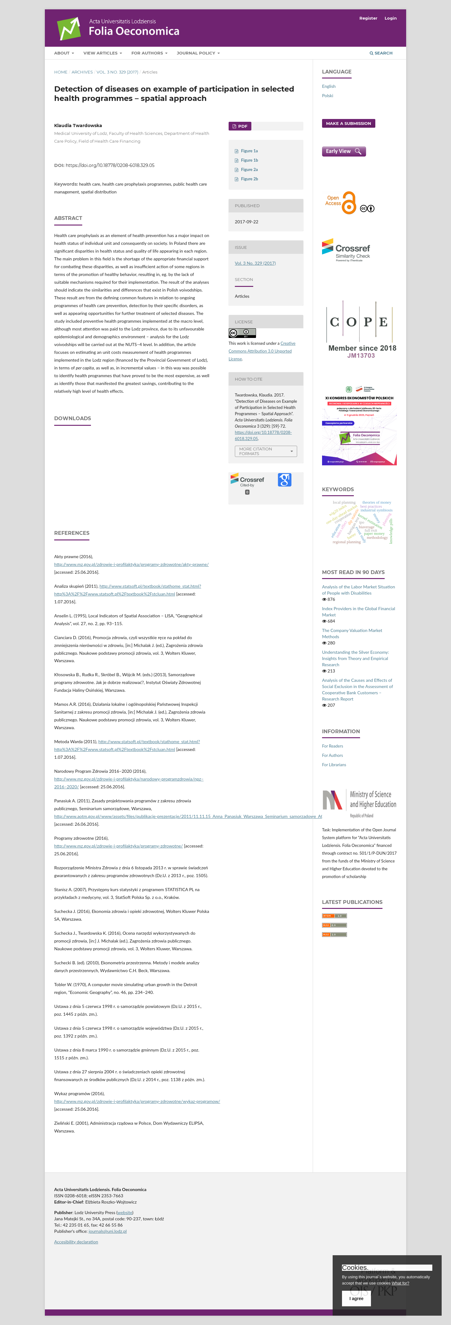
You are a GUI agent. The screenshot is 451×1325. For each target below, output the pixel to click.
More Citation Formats (255, 451)
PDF (242, 126)
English (329, 86)
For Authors (147, 52)
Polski (327, 95)
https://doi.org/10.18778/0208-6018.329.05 (110, 165)
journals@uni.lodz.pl (108, 1231)
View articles (101, 52)
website (124, 1212)
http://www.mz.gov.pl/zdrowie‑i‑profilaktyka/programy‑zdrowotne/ (118, 845)
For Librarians (334, 764)
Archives (82, 71)
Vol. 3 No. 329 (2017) (117, 71)
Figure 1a (249, 150)
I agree (356, 1298)
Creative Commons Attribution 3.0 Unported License (262, 351)
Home (61, 71)
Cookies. (355, 1268)
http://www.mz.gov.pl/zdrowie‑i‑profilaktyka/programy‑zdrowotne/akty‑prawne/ (131, 564)
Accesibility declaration (76, 1241)
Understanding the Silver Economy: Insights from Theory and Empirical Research (355, 658)
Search (381, 52)
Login (391, 18)
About (62, 52)
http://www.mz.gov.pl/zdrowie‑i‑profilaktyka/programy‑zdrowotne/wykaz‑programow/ (137, 1101)
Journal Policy (196, 52)
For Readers (332, 745)
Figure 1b (249, 160)
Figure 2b (249, 178)
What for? (400, 1283)
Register (368, 18)
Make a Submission (348, 123)
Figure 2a (249, 169)
